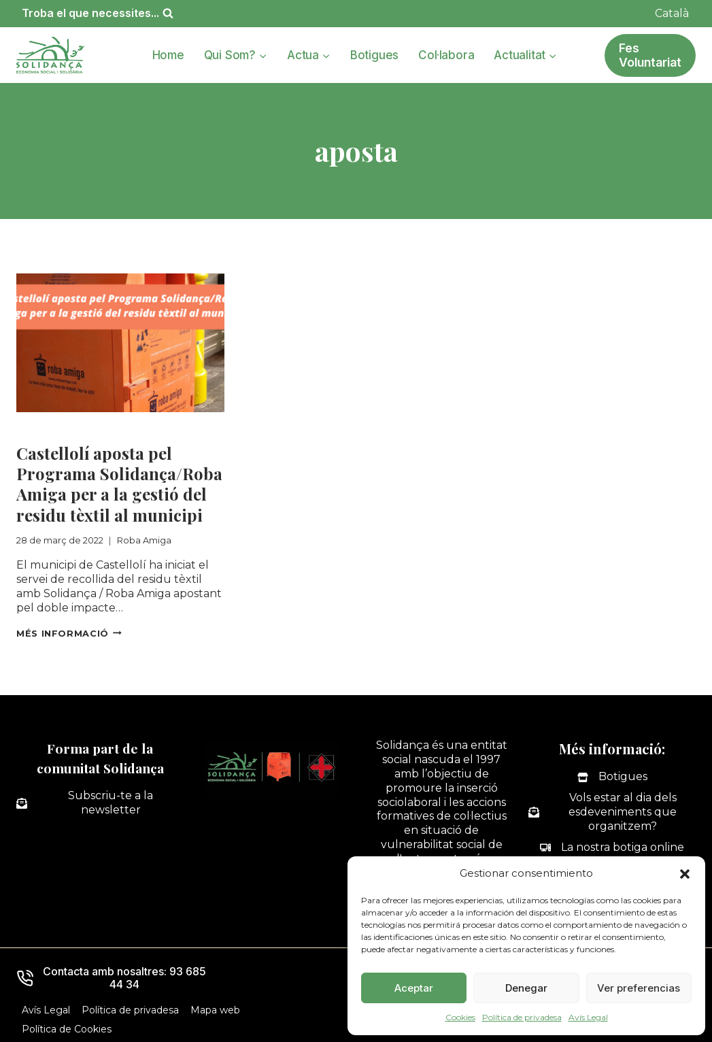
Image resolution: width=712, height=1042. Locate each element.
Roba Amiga (51, 429)
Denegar (526, 987)
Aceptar (413, 987)
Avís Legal (588, 1017)
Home (168, 55)
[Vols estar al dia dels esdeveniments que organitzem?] (612, 812)
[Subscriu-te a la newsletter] (100, 803)
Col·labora (446, 55)
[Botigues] (612, 777)
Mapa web (215, 1010)
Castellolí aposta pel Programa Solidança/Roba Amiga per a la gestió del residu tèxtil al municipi (119, 483)
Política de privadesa (522, 1017)
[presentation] (120, 342)
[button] (685, 874)
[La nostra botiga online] (612, 847)
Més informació (69, 633)
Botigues (374, 55)
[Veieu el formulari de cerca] (97, 13)
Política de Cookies (67, 1029)
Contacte (354, 111)
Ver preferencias (638, 987)
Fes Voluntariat (650, 55)
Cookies (460, 1017)
